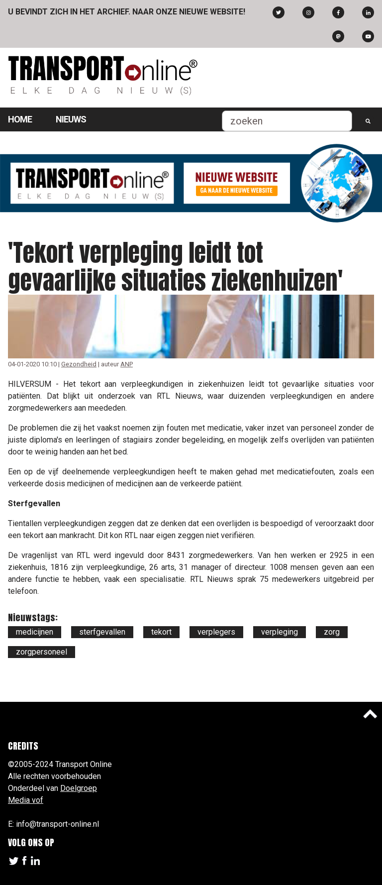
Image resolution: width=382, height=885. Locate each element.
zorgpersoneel (41, 652)
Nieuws (71, 119)
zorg (332, 632)
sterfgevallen (102, 632)
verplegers (216, 632)
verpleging (279, 632)
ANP (126, 364)
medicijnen (34, 632)
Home (20, 119)
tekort (161, 632)
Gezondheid (78, 364)
